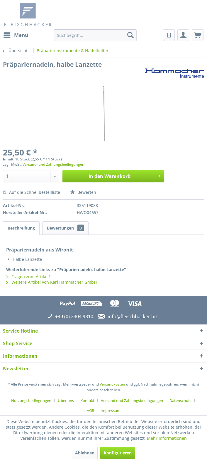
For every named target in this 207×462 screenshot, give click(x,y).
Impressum (111, 410)
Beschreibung (21, 228)
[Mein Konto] (183, 35)
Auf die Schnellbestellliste (31, 192)
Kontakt (87, 400)
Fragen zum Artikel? (28, 276)
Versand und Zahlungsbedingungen (132, 400)
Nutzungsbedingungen (31, 400)
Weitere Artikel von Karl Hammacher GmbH (51, 282)
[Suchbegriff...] (95, 35)
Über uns (66, 400)
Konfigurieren (118, 453)
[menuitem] (15, 35)
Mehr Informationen (167, 438)
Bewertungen (65, 228)
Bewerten (83, 192)
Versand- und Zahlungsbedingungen (53, 164)
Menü (16, 34)
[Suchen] (130, 35)
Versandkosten (112, 384)
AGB (90, 410)
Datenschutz (180, 400)
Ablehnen (84, 453)
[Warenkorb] (197, 35)
